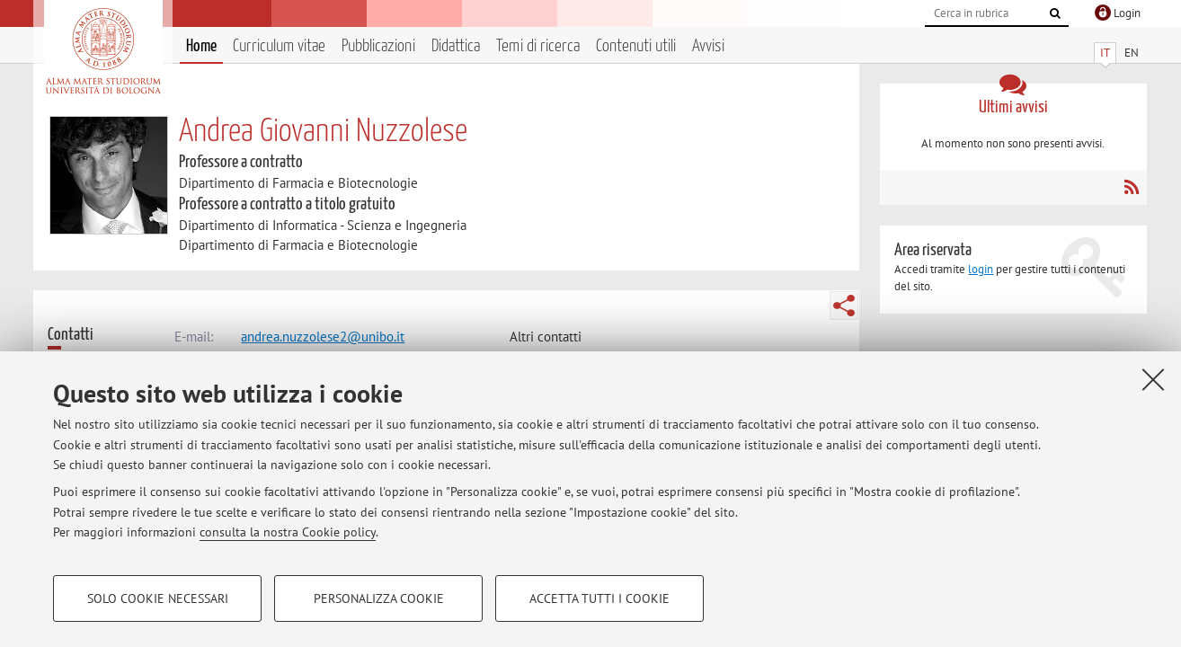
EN (1131, 52)
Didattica (455, 46)
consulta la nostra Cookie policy (288, 532)
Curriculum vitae (279, 46)
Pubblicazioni (378, 46)
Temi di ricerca (538, 46)
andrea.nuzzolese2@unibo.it (322, 336)
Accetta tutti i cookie (599, 598)
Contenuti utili (636, 46)
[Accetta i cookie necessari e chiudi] (1153, 379)
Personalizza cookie (379, 598)
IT (1105, 52)
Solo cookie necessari (157, 598)
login (980, 269)
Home (201, 46)
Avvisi (708, 46)
